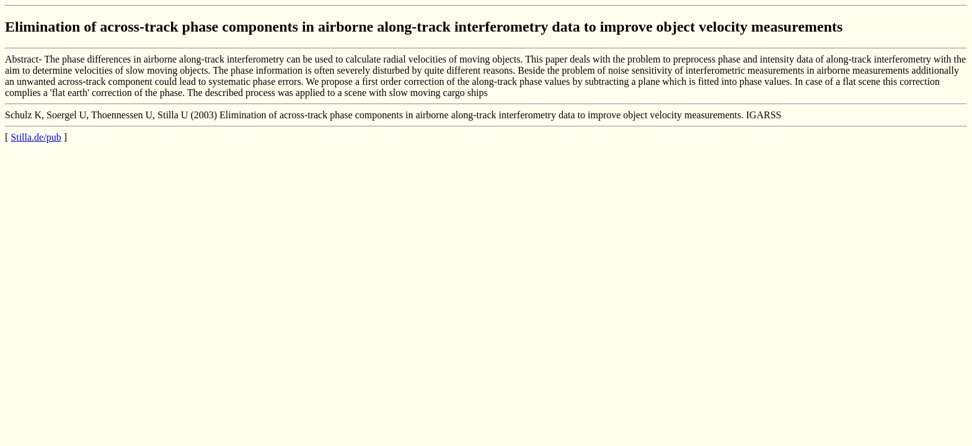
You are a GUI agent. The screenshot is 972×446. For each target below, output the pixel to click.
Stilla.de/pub (36, 137)
